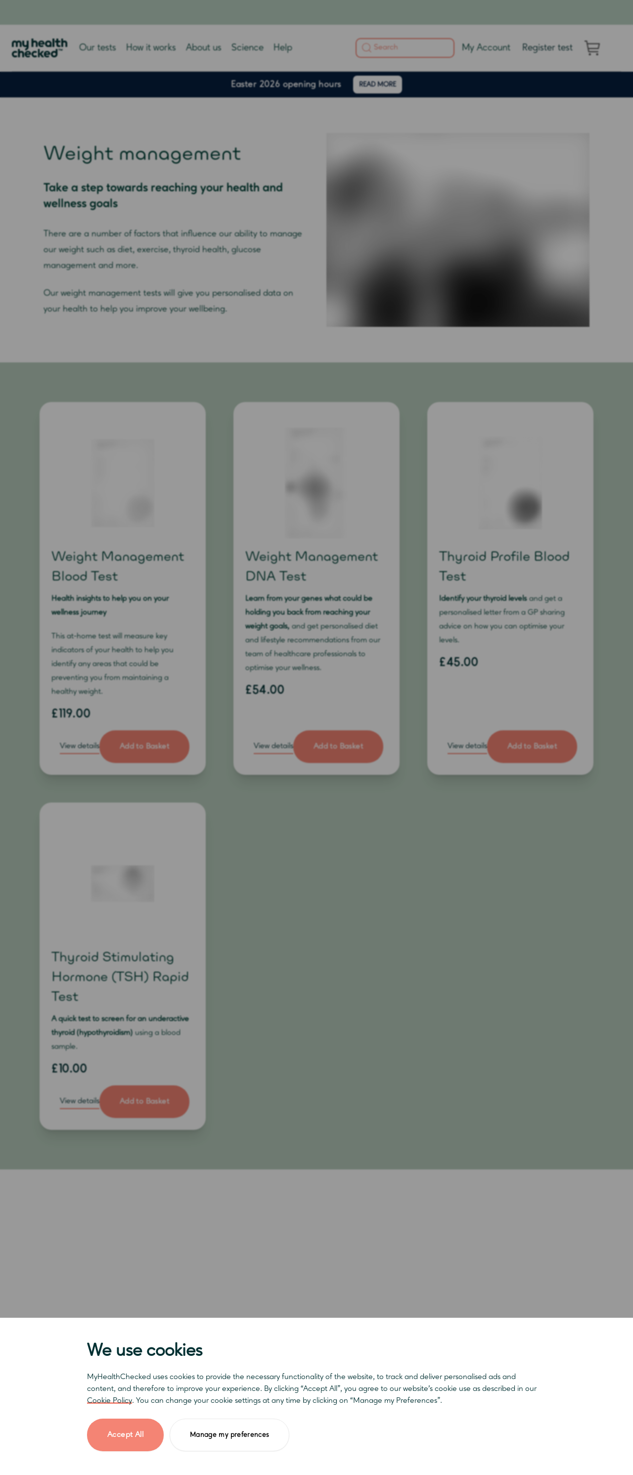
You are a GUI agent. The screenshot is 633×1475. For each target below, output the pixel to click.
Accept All (125, 1435)
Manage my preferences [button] (229, 1434)
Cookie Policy (109, 1401)
